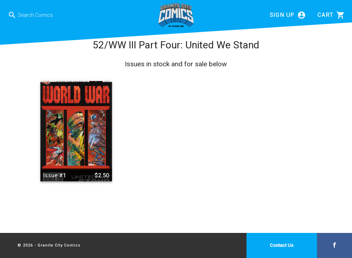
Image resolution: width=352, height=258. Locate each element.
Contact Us (281, 245)
